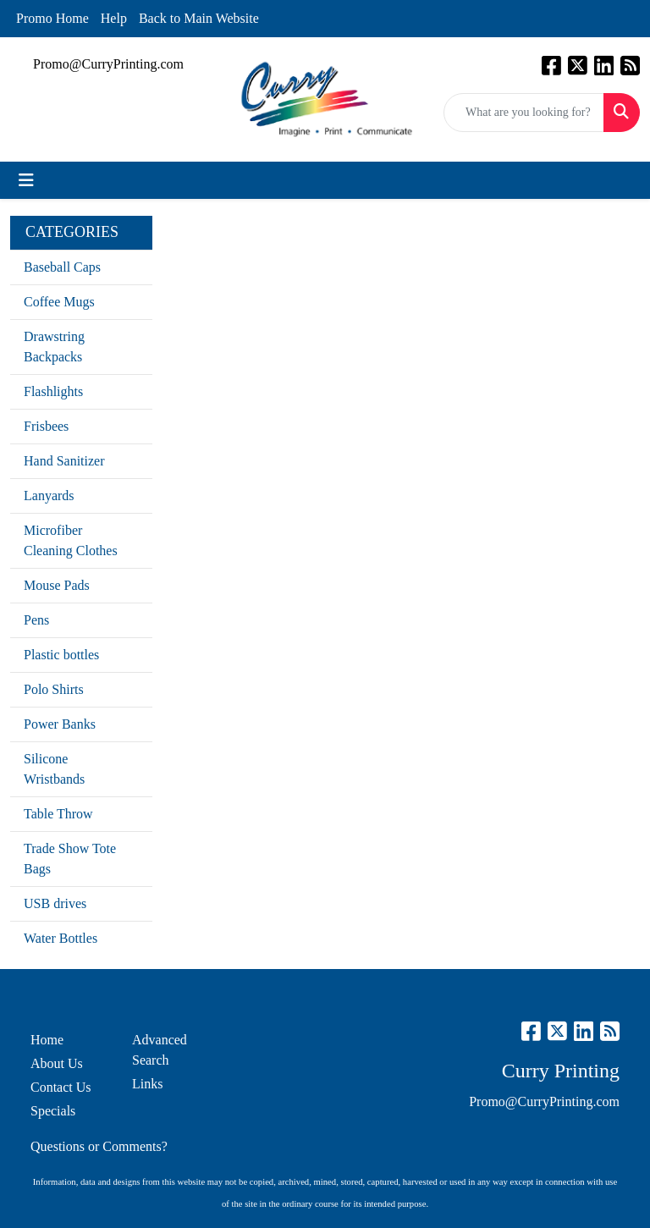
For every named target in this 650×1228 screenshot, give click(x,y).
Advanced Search (159, 1050)
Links (147, 1084)
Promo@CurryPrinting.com (108, 64)
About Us (56, 1063)
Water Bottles (60, 938)
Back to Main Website (199, 18)
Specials (52, 1111)
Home (46, 1040)
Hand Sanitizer (64, 461)
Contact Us (60, 1087)
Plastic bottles (61, 654)
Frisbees (46, 426)
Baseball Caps (62, 267)
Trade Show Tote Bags (70, 858)
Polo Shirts (54, 689)
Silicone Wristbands (54, 769)
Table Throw (58, 814)
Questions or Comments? (99, 1146)
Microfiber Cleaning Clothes (71, 540)
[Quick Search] (523, 112)
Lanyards (49, 495)
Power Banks (60, 724)
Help (114, 18)
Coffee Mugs (59, 302)
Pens (36, 620)
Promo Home (52, 18)
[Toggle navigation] (26, 180)
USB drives (55, 903)
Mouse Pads (57, 585)
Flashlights (53, 391)
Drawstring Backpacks (54, 346)
